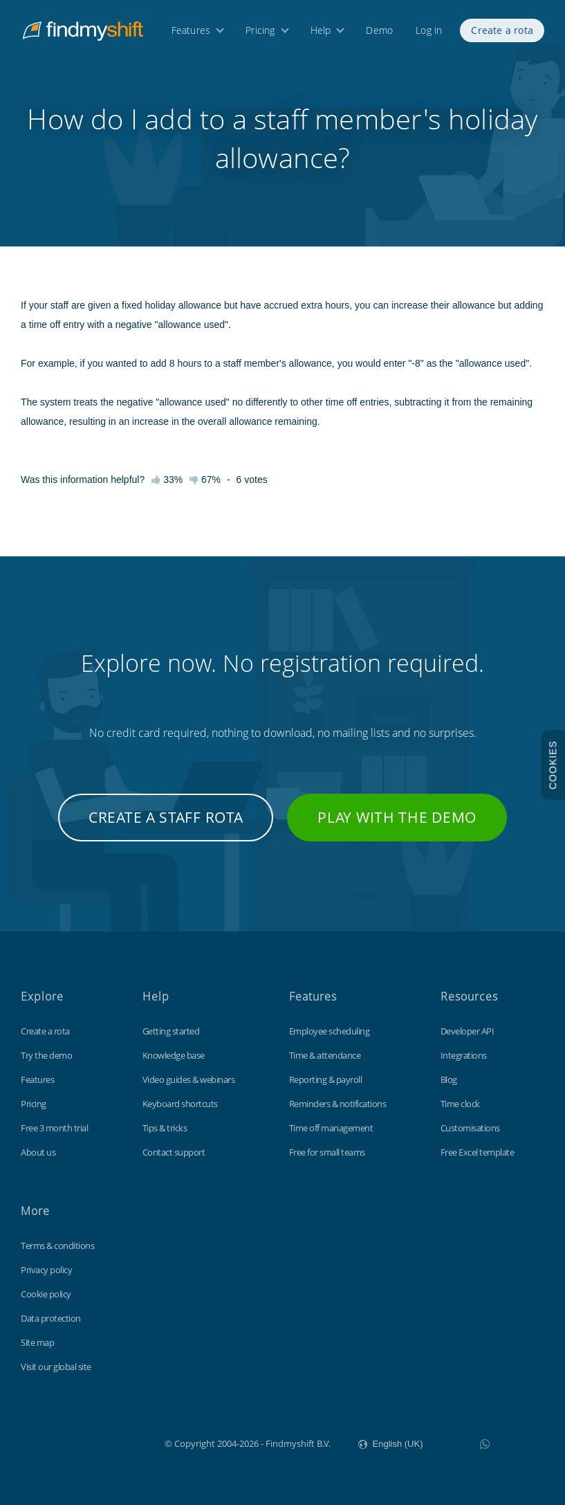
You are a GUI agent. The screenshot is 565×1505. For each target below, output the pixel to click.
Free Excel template (478, 1152)
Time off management (331, 1128)
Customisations (470, 1128)
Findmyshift (95, 1442)
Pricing (260, 32)
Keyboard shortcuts (180, 1103)
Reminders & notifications (338, 1103)
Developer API (467, 1031)
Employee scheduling (329, 1031)
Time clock (460, 1103)
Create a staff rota (166, 817)
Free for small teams (327, 1152)
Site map (37, 1342)
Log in (429, 32)
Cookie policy (46, 1294)
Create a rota (502, 32)
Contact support (173, 1152)
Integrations (464, 1055)
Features (191, 32)
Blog (449, 1079)
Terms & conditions (57, 1245)
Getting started (171, 1031)
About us (38, 1152)
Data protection (51, 1318)
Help (321, 32)
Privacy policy (46, 1270)
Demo (379, 32)
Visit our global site (56, 1366)
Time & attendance (325, 1055)
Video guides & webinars (188, 1079)
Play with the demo (396, 817)
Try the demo (46, 1055)
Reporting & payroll (325, 1079)
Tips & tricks (164, 1128)
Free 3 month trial (54, 1128)
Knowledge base (173, 1055)
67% (205, 479)
